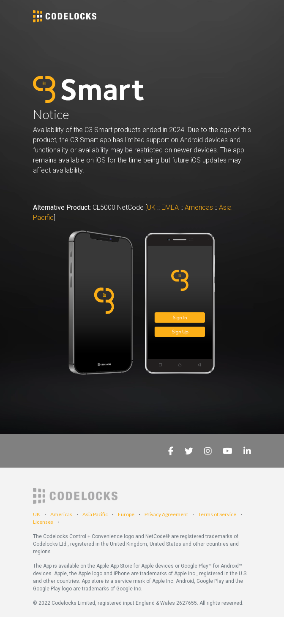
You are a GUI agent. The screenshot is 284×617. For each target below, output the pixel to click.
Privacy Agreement (166, 514)
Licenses (43, 522)
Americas (199, 207)
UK (152, 207)
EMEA (170, 207)
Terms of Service (217, 514)
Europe (126, 514)
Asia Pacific (95, 514)
